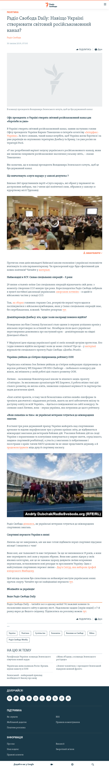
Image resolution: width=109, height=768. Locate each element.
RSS (58, 717)
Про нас (11, 744)
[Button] (83, 49)
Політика (12, 12)
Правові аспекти (15, 755)
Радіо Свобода (14, 38)
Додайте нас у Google (24, 764)
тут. (64, 310)
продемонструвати (17, 447)
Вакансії (60, 744)
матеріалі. (44, 270)
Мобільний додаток (17, 722)
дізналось (28, 524)
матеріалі (90, 346)
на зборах (18, 302)
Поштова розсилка (16, 728)
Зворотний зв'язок (65, 749)
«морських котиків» (67, 292)
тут (71, 582)
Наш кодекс (13, 749)
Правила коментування (68, 722)
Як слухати (12, 717)
